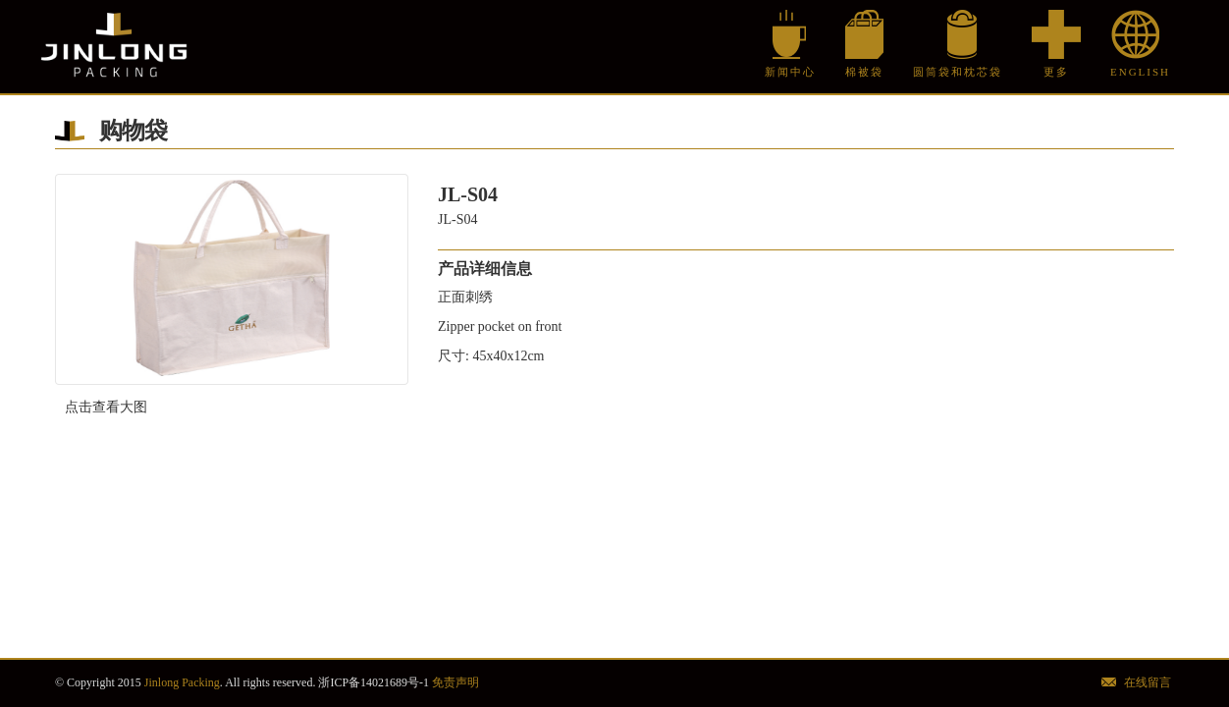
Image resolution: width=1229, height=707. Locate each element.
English (1134, 72)
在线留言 (1147, 682)
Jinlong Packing (113, 46)
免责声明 (455, 682)
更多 (1056, 72)
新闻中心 (790, 72)
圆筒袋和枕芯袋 (957, 72)
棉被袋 (864, 72)
